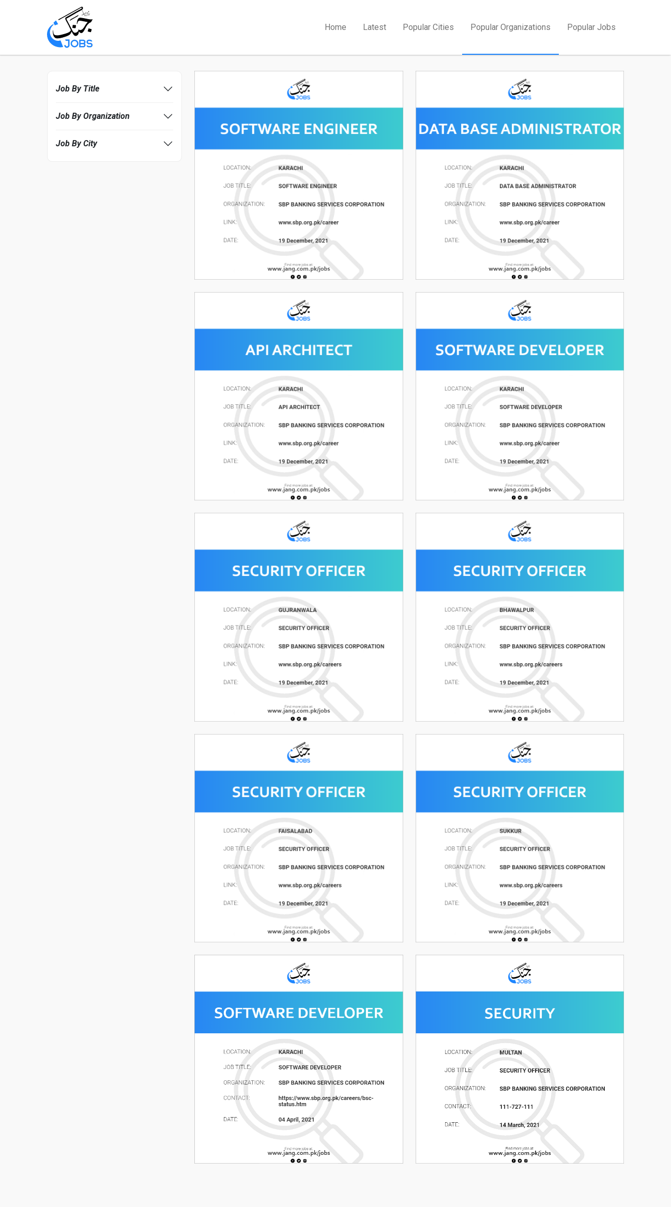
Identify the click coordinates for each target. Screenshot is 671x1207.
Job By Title (77, 89)
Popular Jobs (591, 27)
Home (335, 27)
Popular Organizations (510, 27)
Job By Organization (93, 116)
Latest (374, 27)
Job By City (76, 143)
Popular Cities (428, 27)
